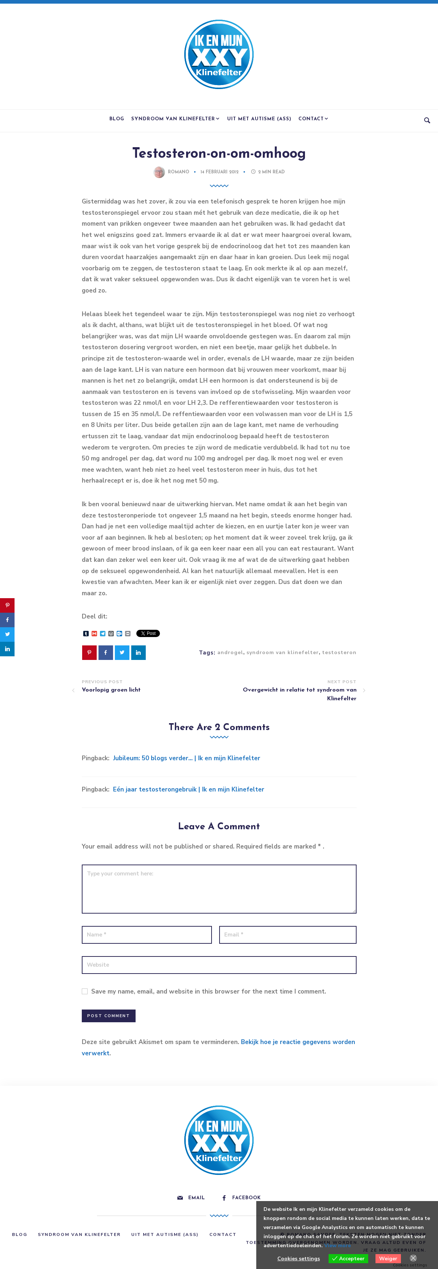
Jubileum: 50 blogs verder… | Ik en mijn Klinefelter (186, 758)
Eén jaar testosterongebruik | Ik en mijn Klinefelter (188, 789)
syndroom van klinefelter (282, 652)
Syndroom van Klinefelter (173, 119)
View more (337, 1245)
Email (196, 1198)
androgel (230, 652)
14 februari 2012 (220, 172)
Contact (311, 119)
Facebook (246, 1198)
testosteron (339, 652)
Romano (178, 172)
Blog (116, 119)
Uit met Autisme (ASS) (259, 119)
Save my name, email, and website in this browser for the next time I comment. (208, 991)
